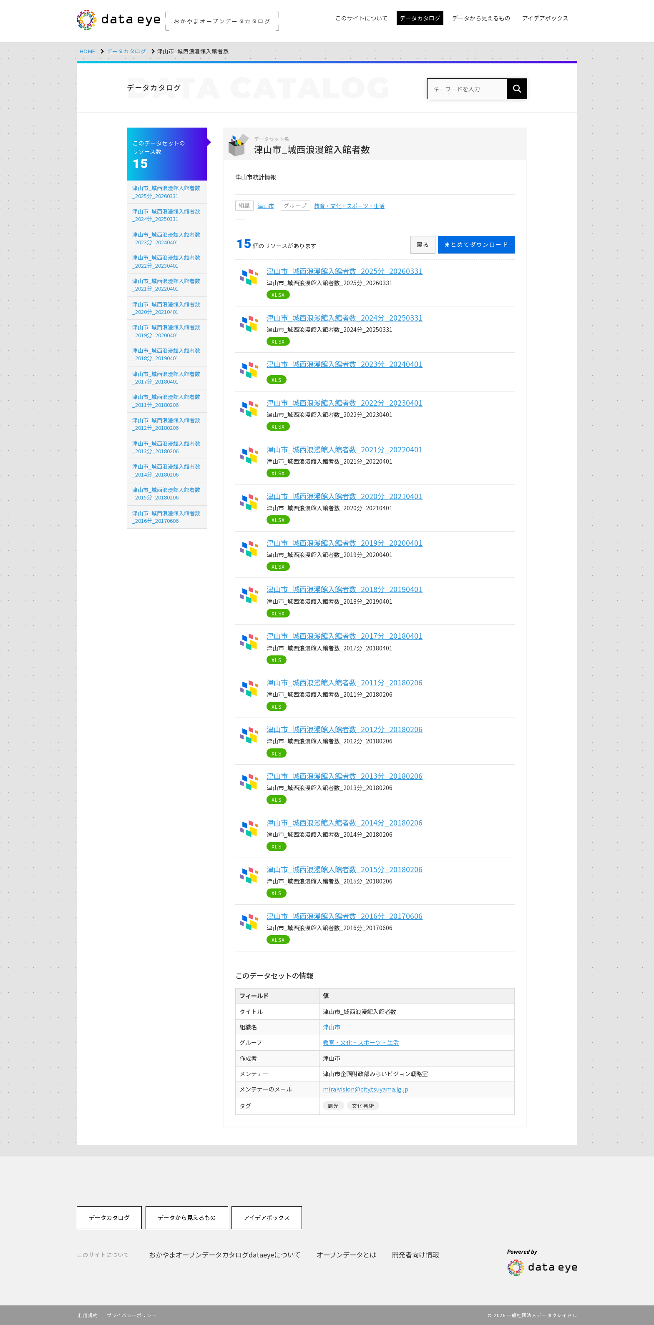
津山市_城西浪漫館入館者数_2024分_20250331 (166, 215)
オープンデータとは (346, 1255)
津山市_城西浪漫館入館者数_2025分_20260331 (166, 191)
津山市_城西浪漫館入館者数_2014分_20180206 (166, 470)
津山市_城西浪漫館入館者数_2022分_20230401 (166, 261)
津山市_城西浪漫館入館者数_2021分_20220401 (166, 284)
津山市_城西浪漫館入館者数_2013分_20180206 (166, 447)
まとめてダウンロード (476, 244)
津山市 (266, 206)
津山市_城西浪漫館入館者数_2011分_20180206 (166, 400)
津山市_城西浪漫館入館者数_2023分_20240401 (166, 238)
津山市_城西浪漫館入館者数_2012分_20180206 (166, 424)
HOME (88, 51)
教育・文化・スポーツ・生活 (349, 206)
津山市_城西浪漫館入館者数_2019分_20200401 (166, 331)
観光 (333, 1105)
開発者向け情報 (415, 1255)
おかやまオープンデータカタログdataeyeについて (225, 1255)
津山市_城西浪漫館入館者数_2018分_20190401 (166, 354)
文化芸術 (363, 1105)
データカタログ (126, 51)
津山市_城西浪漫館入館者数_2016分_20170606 (166, 516)
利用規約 (88, 1315)
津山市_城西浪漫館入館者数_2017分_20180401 (166, 377)
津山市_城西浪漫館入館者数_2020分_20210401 (166, 308)
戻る (423, 244)
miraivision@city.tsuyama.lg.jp (365, 1089)
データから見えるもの (187, 1217)
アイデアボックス (267, 1217)
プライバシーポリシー (132, 1315)
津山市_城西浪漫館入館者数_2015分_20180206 (166, 493)
